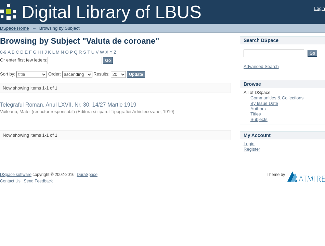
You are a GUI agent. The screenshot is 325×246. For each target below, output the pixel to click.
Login (319, 8)
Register (252, 149)
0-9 (3, 52)
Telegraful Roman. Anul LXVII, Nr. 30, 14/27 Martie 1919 (68, 105)
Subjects (259, 119)
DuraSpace (87, 174)
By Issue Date (264, 103)
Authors (258, 108)
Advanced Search (261, 66)
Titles (255, 114)
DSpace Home (14, 28)
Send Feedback (38, 181)
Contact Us (10, 181)
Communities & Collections (276, 97)
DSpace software (15, 174)
